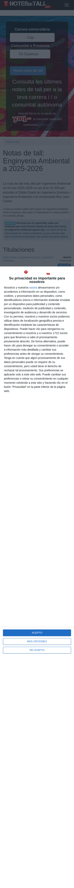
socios (33, 287)
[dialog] (37, 577)
